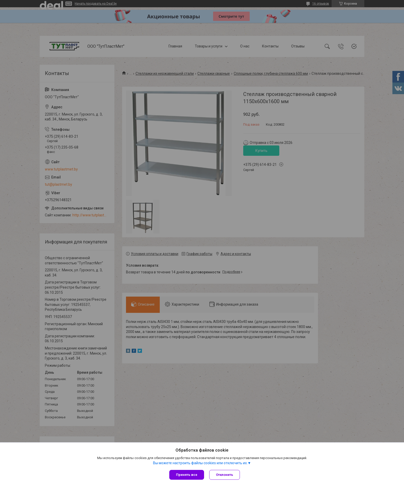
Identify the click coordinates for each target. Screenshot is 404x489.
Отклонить (224, 475)
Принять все (186, 475)
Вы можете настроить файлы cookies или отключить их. (200, 463)
